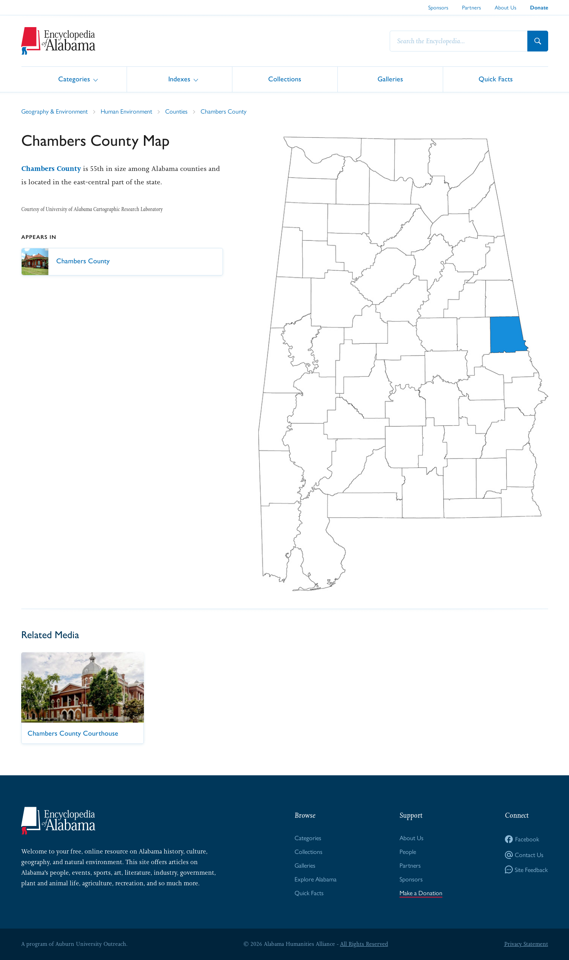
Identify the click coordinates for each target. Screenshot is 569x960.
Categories (74, 79)
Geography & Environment (54, 111)
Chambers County (224, 111)
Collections (284, 79)
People (408, 851)
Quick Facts (496, 79)
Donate (539, 7)
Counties (176, 111)
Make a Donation (421, 893)
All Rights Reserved (364, 943)
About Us (505, 7)
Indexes (179, 79)
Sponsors (438, 7)
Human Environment (126, 111)
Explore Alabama (316, 879)
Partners (471, 7)
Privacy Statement (526, 943)
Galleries (390, 79)
